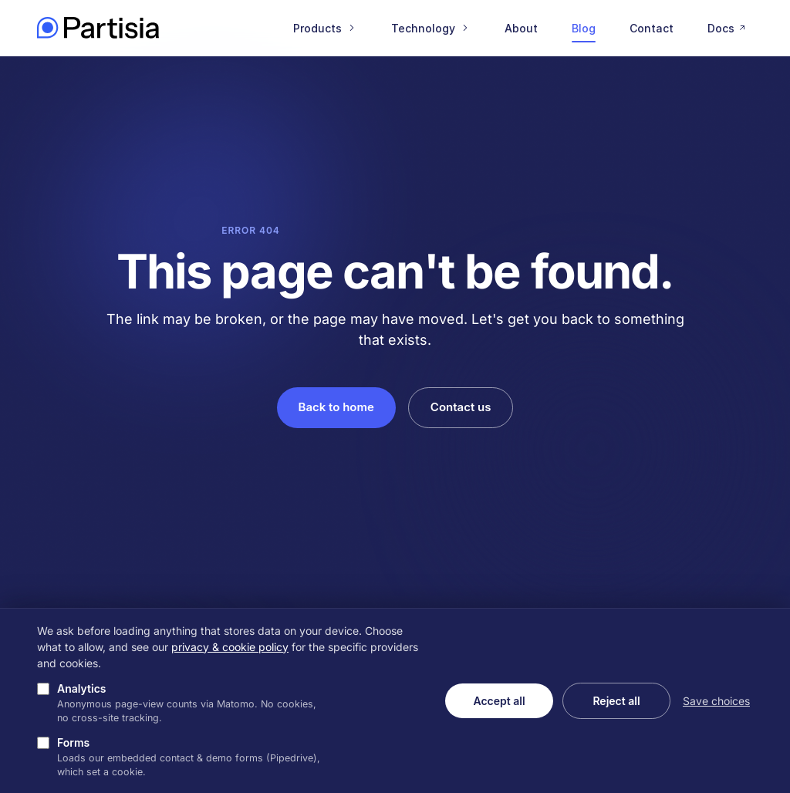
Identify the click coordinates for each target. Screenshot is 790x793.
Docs (727, 28)
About (521, 28)
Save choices (716, 700)
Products (325, 28)
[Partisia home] (98, 28)
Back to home (336, 407)
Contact (652, 28)
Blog (584, 28)
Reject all (616, 700)
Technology (431, 28)
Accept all (499, 700)
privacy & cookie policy (230, 646)
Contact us (460, 407)
